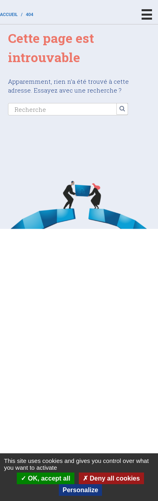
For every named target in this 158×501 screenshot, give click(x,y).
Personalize (80, 490)
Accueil (9, 14)
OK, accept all (45, 478)
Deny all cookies (111, 478)
